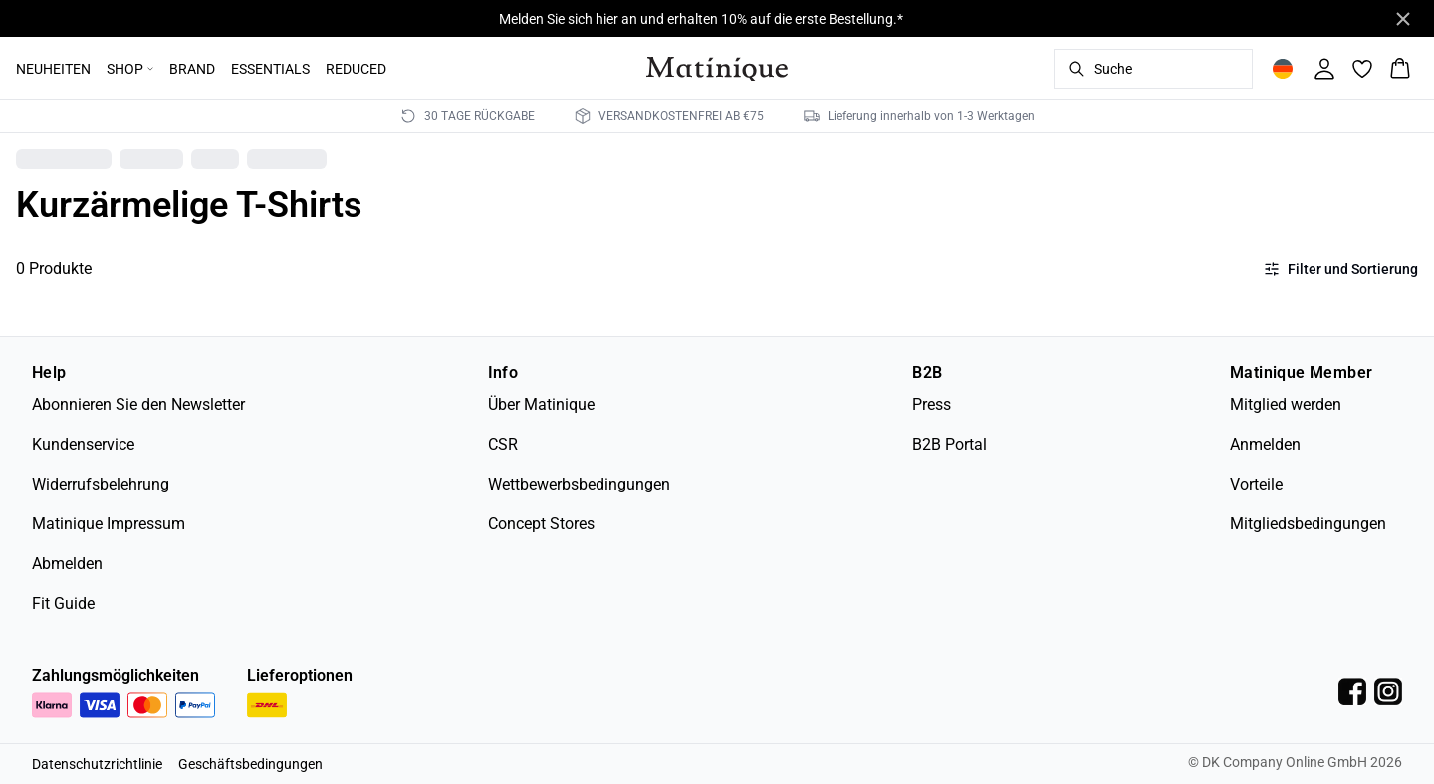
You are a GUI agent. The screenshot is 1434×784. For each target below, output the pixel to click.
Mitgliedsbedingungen (1308, 523)
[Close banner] (1403, 19)
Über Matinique (541, 404)
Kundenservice (83, 444)
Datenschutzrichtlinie (97, 764)
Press (931, 404)
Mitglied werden (1285, 404)
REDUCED (356, 69)
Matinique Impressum (108, 523)
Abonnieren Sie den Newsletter (138, 404)
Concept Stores (541, 523)
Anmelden (1265, 444)
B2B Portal (949, 444)
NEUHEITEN (53, 69)
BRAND (192, 69)
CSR (503, 444)
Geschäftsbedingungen (250, 764)
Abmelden (67, 563)
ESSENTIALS (270, 69)
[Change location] (1283, 69)
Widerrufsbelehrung (100, 484)
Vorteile (1256, 484)
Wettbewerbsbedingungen (579, 484)
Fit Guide (63, 603)
